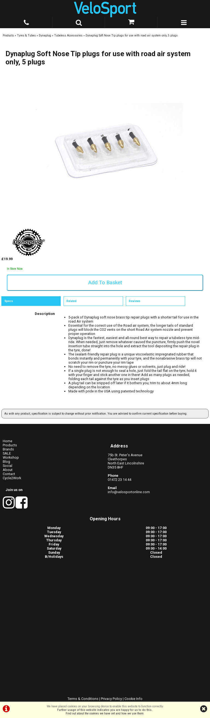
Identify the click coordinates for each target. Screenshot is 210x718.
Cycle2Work (12, 478)
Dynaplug (45, 35)
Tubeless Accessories (68, 35)
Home (7, 441)
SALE (7, 453)
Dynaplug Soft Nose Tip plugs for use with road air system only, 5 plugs (132, 35)
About (8, 470)
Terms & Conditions (83, 699)
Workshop (11, 457)
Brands (8, 449)
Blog (6, 461)
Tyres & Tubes (26, 35)
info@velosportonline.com (129, 492)
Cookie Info (133, 699)
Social (7, 466)
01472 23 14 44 (119, 480)
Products (8, 35)
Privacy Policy (111, 699)
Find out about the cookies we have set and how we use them (105, 713)
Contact (9, 474)
